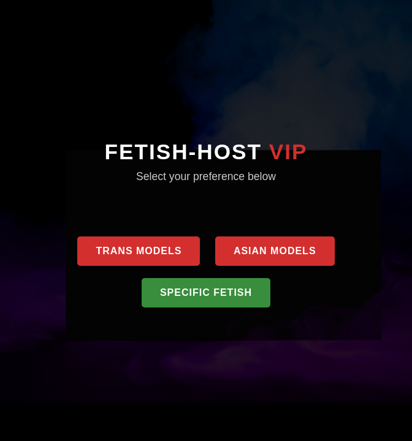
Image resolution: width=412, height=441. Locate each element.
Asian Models (275, 251)
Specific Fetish (206, 292)
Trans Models (138, 251)
